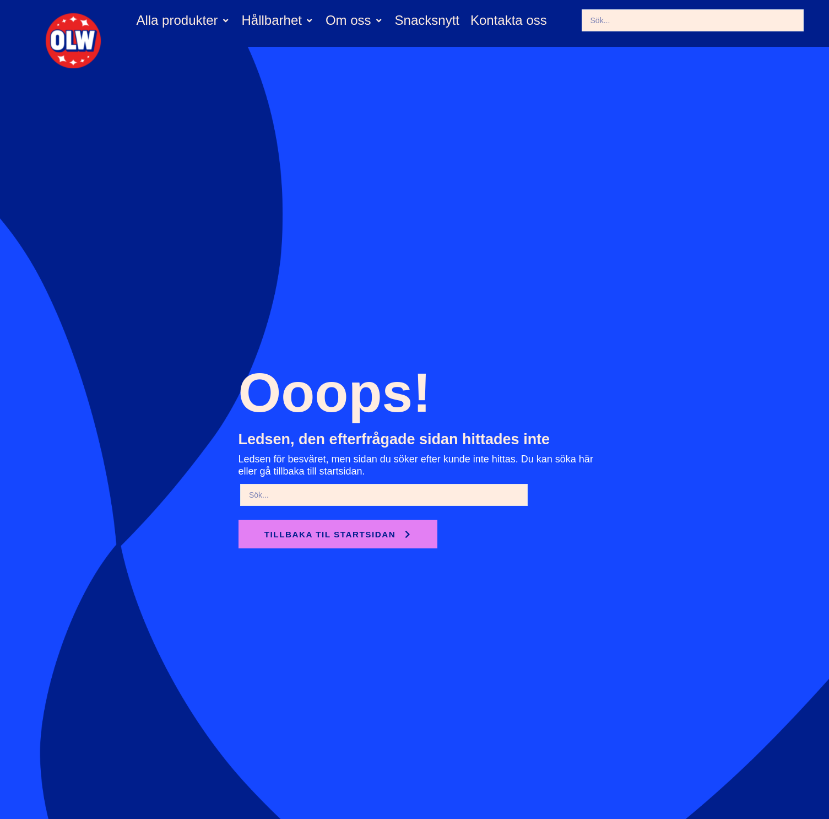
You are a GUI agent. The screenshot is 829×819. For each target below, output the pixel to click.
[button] (183, 21)
